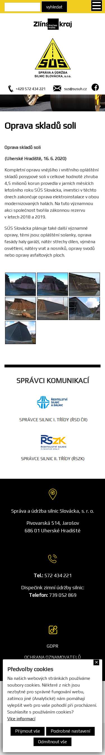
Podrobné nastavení (70, 731)
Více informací (21, 718)
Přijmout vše (27, 731)
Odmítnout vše (52, 741)
